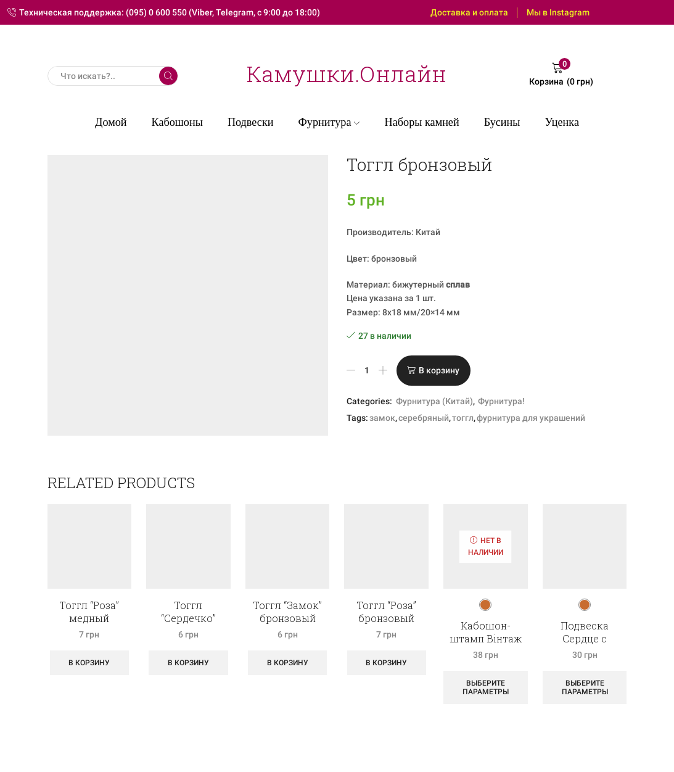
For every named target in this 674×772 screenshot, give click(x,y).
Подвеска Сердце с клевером (585, 638)
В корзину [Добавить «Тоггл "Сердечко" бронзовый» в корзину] (188, 662)
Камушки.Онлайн (346, 73)
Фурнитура (329, 122)
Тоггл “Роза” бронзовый (386, 612)
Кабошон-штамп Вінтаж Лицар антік (486, 638)
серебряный (423, 418)
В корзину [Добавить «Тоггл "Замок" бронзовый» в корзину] (287, 662)
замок (382, 418)
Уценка (562, 122)
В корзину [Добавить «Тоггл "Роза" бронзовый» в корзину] (386, 662)
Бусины (502, 122)
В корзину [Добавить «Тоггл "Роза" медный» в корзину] (89, 662)
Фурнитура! (501, 401)
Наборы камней (422, 122)
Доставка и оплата (469, 12)
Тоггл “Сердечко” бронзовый (188, 618)
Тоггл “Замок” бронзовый (287, 612)
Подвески (251, 122)
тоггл (463, 418)
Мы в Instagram (558, 12)
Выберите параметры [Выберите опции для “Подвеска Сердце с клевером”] (585, 687)
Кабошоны (177, 122)
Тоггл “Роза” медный (89, 612)
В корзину (439, 370)
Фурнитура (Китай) (434, 401)
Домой (111, 122)
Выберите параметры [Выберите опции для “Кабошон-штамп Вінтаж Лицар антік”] (485, 687)
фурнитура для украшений (531, 418)
